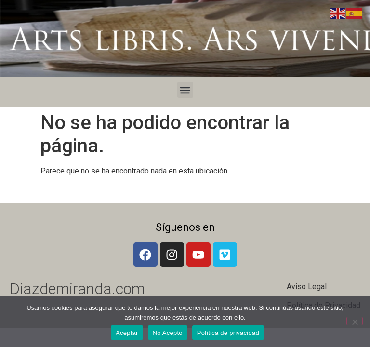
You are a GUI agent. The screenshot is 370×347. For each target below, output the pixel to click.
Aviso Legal (307, 286)
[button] (185, 90)
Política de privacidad (228, 332)
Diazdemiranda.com (77, 289)
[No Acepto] (354, 321)
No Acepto (168, 332)
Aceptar (127, 332)
